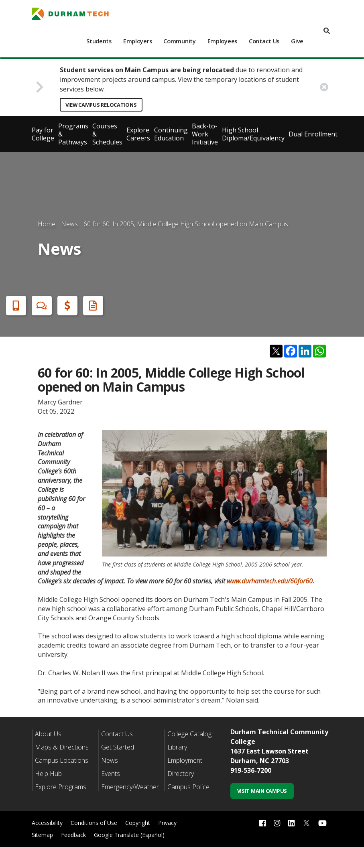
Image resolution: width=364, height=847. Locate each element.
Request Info (91, 306)
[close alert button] (324, 87)
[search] (326, 31)
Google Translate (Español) (129, 835)
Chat (40, 306)
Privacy (167, 823)
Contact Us (264, 41)
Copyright (137, 823)
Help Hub (48, 773)
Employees (222, 41)
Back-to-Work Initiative (205, 134)
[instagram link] (277, 823)
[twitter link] (306, 822)
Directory (180, 773)
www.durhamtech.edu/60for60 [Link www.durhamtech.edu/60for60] (270, 581)
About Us (48, 733)
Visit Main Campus (262, 790)
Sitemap (42, 835)
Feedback (73, 835)
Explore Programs (60, 786)
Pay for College (43, 134)
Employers (137, 41)
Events (110, 773)
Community (179, 41)
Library (177, 747)
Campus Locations (61, 760)
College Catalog (189, 733)
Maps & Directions (62, 747)
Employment (184, 760)
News (69, 223)
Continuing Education (171, 134)
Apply (14, 306)
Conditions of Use (94, 823)
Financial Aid (65, 306)
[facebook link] (262, 823)
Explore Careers (138, 134)
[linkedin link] (291, 823)
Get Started (117, 747)
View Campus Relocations (101, 104)
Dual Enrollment (313, 134)
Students (99, 41)
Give (297, 41)
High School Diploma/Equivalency (253, 134)
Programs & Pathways (73, 134)
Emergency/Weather (130, 786)
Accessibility (47, 823)
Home (46, 223)
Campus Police (188, 786)
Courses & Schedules (107, 134)
